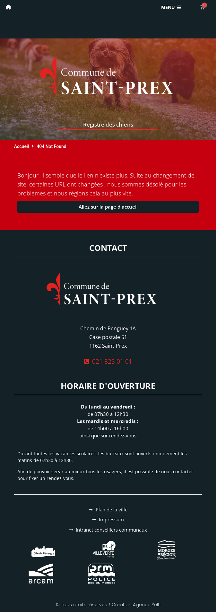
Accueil (21, 146)
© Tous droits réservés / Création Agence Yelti (108, 604)
